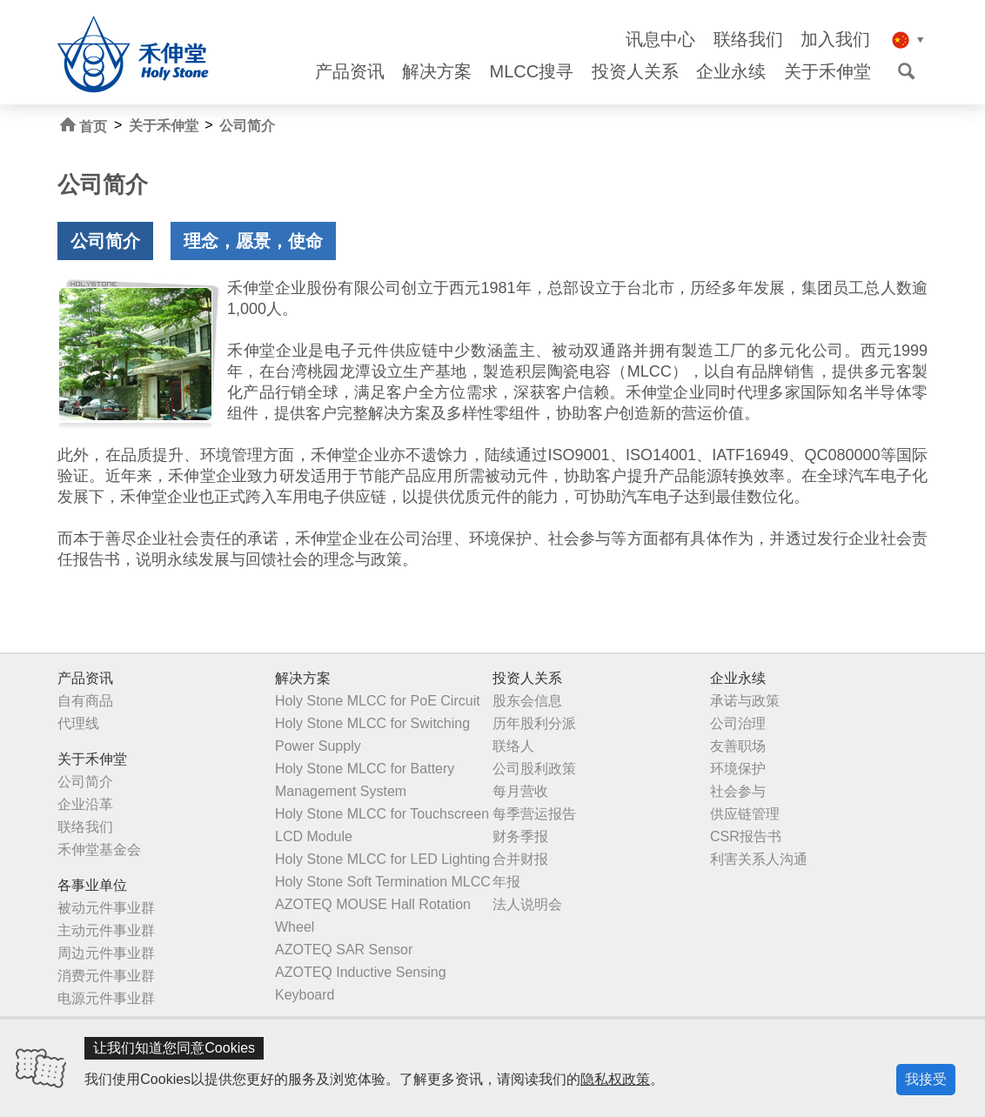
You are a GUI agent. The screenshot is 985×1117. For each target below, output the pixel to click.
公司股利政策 (534, 768)
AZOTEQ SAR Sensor (343, 949)
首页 (83, 125)
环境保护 (738, 768)
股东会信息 (527, 700)
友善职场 (738, 746)
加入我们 (835, 39)
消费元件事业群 (106, 975)
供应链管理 (745, 813)
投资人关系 (635, 72)
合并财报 (520, 859)
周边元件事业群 (106, 953)
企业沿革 (85, 804)
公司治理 (738, 723)
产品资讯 (350, 72)
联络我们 (748, 39)
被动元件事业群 (106, 907)
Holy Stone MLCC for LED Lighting (382, 859)
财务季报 (520, 836)
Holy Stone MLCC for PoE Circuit (377, 700)
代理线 (78, 723)
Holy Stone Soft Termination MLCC (383, 881)
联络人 (513, 746)
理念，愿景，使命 (253, 241)
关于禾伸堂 (827, 72)
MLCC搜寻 (532, 72)
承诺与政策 (745, 700)
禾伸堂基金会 (99, 849)
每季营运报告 (534, 813)
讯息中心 (660, 39)
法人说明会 (527, 904)
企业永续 (731, 72)
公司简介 (247, 125)
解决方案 (437, 72)
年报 (506, 881)
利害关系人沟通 (758, 859)
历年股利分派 (534, 723)
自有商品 (85, 700)
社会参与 (738, 791)
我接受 (926, 1079)
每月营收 (520, 791)
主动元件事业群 (106, 930)
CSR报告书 (745, 836)
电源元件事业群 (106, 998)
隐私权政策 (615, 1079)
